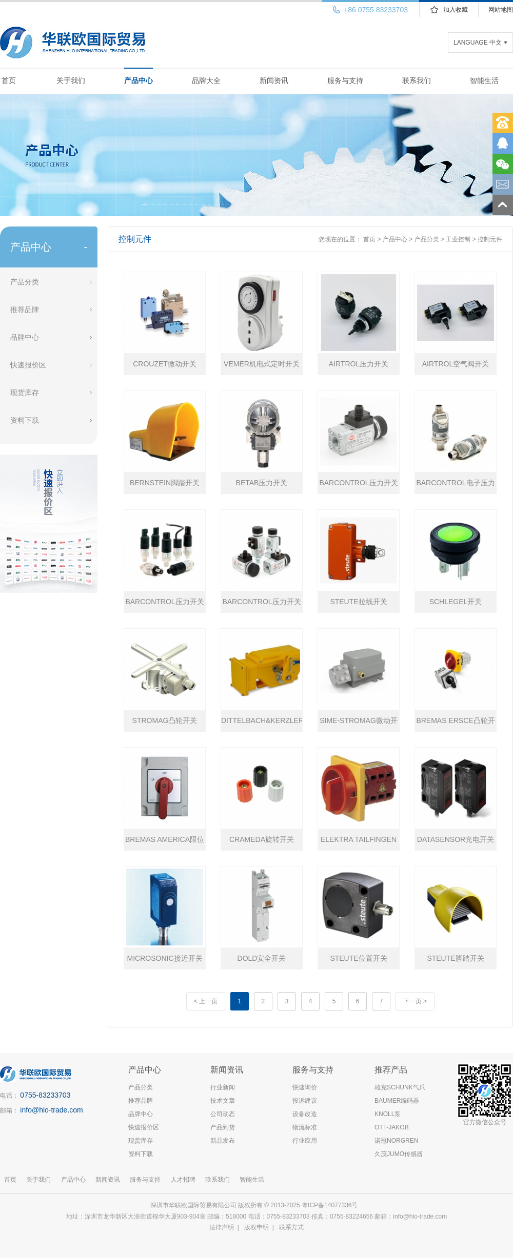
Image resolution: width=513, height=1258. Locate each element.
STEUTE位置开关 (358, 958)
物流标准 (304, 1127)
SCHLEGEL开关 (455, 601)
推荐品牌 (24, 309)
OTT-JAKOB (391, 1127)
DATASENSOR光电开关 (455, 839)
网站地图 (500, 9)
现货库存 (24, 392)
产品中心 (138, 80)
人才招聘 (183, 1179)
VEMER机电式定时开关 (262, 364)
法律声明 (221, 1227)
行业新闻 (222, 1087)
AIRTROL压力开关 (358, 364)
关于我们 (70, 80)
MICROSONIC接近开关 (165, 958)
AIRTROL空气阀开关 (455, 364)
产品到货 (222, 1127)
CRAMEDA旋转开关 (261, 839)
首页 (9, 80)
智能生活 (484, 80)
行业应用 (304, 1140)
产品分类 (24, 282)
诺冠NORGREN (396, 1140)
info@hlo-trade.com (51, 1110)
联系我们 (416, 80)
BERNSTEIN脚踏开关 (165, 483)
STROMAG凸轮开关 (165, 720)
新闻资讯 (274, 80)
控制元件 (490, 239)
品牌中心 (24, 337)
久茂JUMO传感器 (398, 1154)
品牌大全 (206, 80)
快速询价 (304, 1087)
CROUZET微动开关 (164, 364)
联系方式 (291, 1227)
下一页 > (415, 1001)
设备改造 (304, 1114)
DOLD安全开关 (262, 958)
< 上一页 (206, 1001)
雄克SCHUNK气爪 (399, 1087)
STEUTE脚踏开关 (455, 958)
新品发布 (222, 1140)
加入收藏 (455, 9)
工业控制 (458, 239)
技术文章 (222, 1100)
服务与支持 (345, 80)
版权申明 (256, 1227)
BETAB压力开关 (262, 483)
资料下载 (24, 420)
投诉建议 (304, 1100)
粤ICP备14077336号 (331, 1205)
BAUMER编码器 (396, 1100)
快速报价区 (28, 365)
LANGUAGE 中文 (477, 42)
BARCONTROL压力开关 (358, 483)
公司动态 (222, 1114)
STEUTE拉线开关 (358, 601)
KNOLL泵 (387, 1114)
